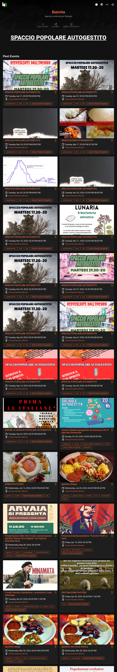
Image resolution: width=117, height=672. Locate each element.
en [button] (107, 5)
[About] (96, 4)
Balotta (58, 12)
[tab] (42, 25)
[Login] (112, 4)
